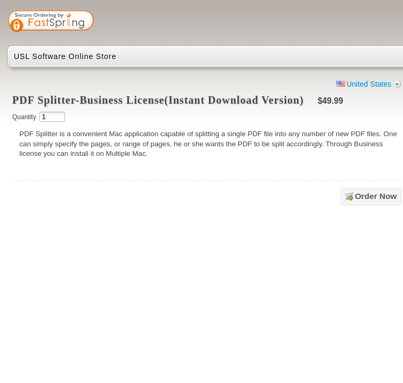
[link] (359, 22)
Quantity (24, 117)
